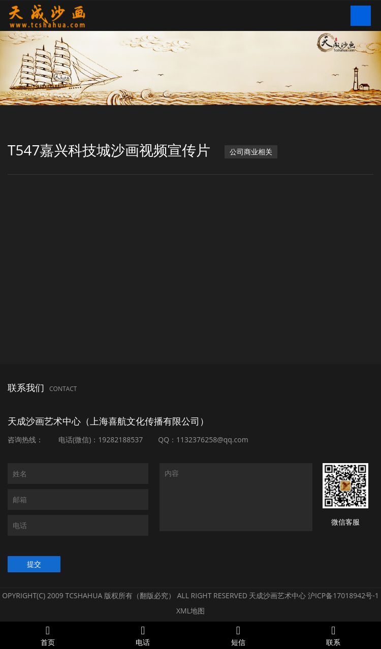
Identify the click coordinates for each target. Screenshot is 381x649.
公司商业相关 (251, 151)
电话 (143, 635)
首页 (48, 635)
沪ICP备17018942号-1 (343, 595)
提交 (34, 564)
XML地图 (190, 610)
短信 (238, 635)
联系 (334, 635)
